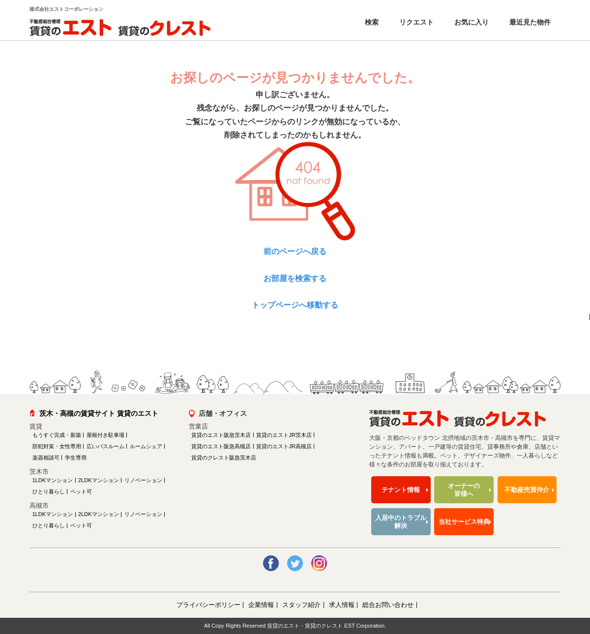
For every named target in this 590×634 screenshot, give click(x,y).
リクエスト (415, 22)
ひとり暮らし (48, 491)
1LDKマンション (52, 480)
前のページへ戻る (295, 251)
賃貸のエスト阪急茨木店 (221, 435)
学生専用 (76, 458)
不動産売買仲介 (526, 489)
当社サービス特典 (464, 521)
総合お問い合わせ (387, 604)
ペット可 (81, 491)
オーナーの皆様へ (464, 489)
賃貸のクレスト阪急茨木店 (223, 458)
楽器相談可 (45, 458)
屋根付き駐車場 (105, 435)
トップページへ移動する (295, 305)
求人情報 (341, 604)
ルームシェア (146, 446)
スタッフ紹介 (301, 604)
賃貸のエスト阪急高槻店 (221, 446)
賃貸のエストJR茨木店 (283, 435)
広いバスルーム (105, 446)
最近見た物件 (529, 22)
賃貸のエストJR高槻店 (283, 446)
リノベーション (143, 480)
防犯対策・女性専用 (56, 446)
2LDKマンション (98, 480)
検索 (371, 22)
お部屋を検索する (295, 278)
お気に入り (470, 22)
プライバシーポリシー (208, 604)
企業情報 (261, 604)
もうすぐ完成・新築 (56, 435)
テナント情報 (401, 489)
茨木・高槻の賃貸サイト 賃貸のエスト (98, 413)
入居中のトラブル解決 (400, 521)
